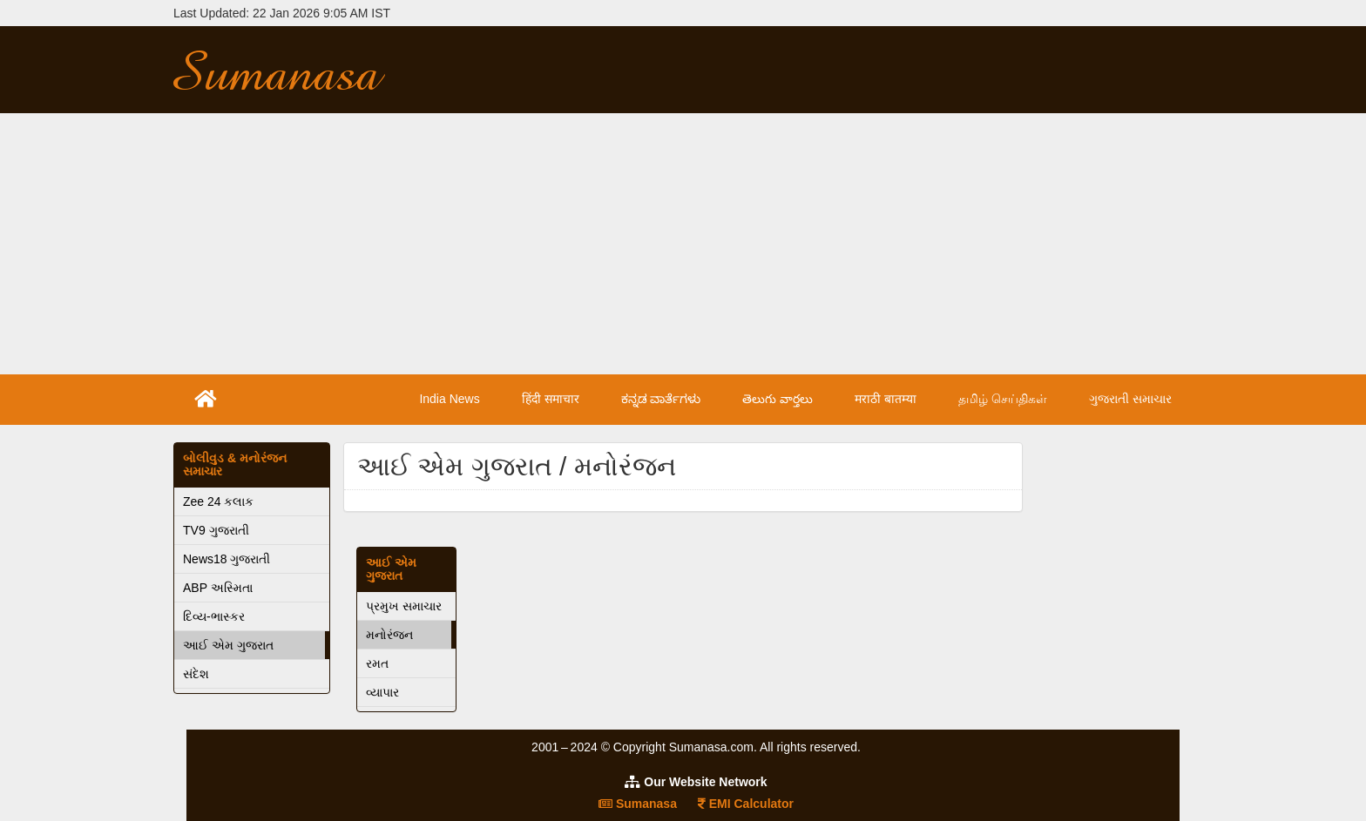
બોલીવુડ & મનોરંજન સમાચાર (235, 464)
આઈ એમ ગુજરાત (228, 645)
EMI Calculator (746, 804)
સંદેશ (196, 674)
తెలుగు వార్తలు (777, 399)
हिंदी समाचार (550, 399)
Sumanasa (637, 804)
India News (449, 399)
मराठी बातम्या (885, 399)
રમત (377, 663)
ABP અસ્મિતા (218, 588)
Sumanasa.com (294, 70)
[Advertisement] (683, 244)
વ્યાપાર (382, 692)
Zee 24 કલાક (218, 501)
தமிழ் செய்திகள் (1002, 399)
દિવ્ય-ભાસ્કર (214, 616)
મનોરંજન (389, 635)
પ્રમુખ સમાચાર (404, 606)
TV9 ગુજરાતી (216, 530)
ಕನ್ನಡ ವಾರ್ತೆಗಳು (661, 399)
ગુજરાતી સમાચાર (1130, 399)
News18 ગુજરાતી (226, 559)
